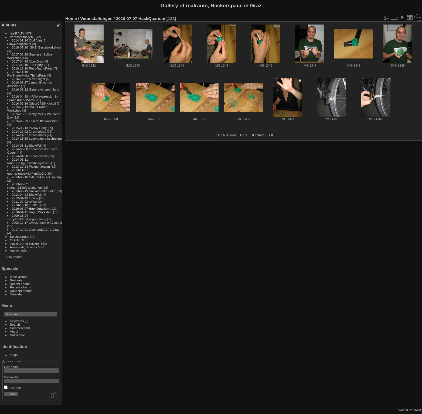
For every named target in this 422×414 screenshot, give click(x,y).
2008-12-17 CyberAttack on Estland (37, 222)
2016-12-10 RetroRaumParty (32, 68)
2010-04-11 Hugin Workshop (32, 212)
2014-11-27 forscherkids (29, 135)
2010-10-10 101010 (26, 205)
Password (11, 377)
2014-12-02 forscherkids (29, 131)
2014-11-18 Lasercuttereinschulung (37, 138)
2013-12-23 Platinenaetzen (31, 166)
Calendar (16, 294)
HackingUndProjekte (24, 243)
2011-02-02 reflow (25, 201)
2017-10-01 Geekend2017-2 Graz (36, 229)
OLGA (14, 240)
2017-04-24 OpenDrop (28, 61)
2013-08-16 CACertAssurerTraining (37, 177)
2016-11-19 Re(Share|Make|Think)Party (26, 73)
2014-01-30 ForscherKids (30, 156)
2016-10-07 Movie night (28, 79)
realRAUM (17, 33)
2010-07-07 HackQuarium (31, 208)
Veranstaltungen (21, 37)
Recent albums (20, 287)
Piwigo (417, 409)
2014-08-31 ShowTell (27, 145)
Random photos (21, 290)
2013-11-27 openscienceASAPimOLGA (26, 171)
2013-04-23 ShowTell (27, 194)
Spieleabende (19, 236)
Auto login (13, 387)
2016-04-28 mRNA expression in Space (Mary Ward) (32, 98)
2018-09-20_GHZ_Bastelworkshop (36, 47)
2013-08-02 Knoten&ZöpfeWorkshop (24, 185)
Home (71, 18)
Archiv (14, 250)
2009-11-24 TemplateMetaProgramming (26, 217)
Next (260, 135)
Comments (17, 328)
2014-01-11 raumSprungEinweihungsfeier (28, 161)
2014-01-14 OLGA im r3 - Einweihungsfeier (27, 42)
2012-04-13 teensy (25, 198)
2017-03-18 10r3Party (27, 65)
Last (270, 135)
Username (11, 366)
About (14, 331)
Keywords (17, 321)
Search (15, 324)
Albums (8, 25)
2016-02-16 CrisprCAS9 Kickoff (34, 103)
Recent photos (20, 283)
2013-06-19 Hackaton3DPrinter (34, 191)
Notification (18, 335)
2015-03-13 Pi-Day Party (29, 128)
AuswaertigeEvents (23, 247)
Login (14, 355)
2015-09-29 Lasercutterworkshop (35, 121)
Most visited (18, 276)
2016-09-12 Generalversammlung (35, 89)
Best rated (17, 280)
